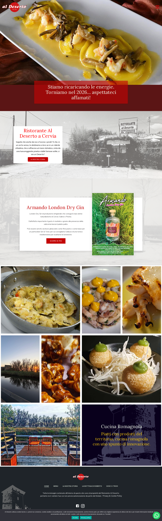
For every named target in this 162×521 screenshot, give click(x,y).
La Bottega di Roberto (92, 486)
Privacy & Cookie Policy (112, 496)
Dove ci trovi (112, 486)
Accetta (75, 518)
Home (46, 486)
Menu (55, 486)
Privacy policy (85, 518)
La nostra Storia (70, 486)
